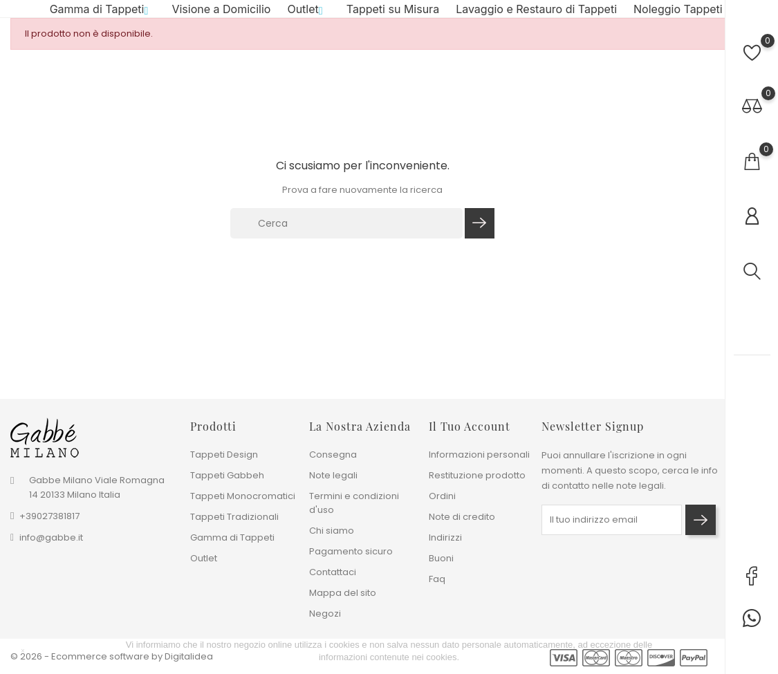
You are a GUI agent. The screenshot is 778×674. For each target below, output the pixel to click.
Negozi (325, 613)
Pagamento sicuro (351, 551)
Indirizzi (445, 537)
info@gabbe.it (51, 538)
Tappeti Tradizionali (234, 516)
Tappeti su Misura (392, 14)
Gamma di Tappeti (103, 14)
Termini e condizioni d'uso (354, 502)
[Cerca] (346, 234)
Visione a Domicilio (221, 14)
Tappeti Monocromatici (242, 496)
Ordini (442, 496)
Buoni (441, 558)
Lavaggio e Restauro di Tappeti (536, 14)
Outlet (308, 14)
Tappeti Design (224, 454)
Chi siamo (331, 530)
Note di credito (462, 516)
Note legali (333, 475)
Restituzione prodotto (477, 475)
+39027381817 (49, 516)
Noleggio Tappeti (678, 14)
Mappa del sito (342, 592)
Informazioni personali (479, 454)
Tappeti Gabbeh (227, 475)
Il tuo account (469, 426)
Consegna (333, 454)
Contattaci (332, 572)
